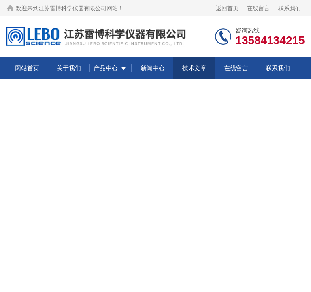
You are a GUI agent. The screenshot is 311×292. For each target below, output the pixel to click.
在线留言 (258, 8)
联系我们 (289, 8)
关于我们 (69, 67)
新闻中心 (153, 67)
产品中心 (106, 67)
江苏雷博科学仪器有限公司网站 (78, 8)
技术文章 (194, 67)
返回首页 (227, 8)
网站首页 (27, 67)
